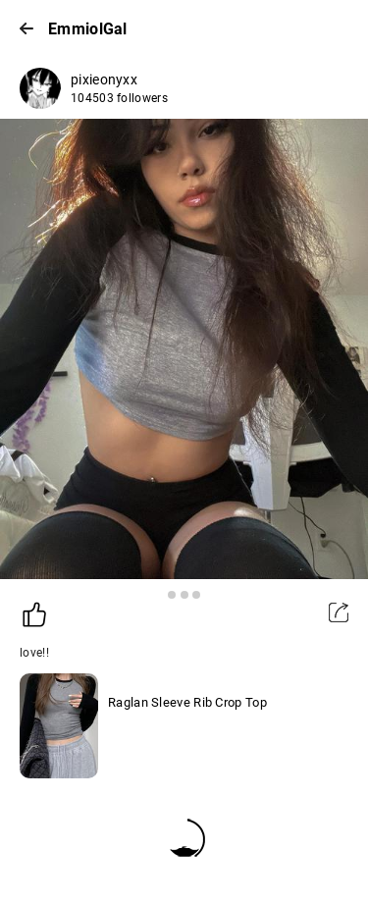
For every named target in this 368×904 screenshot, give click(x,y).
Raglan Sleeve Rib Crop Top (187, 702)
